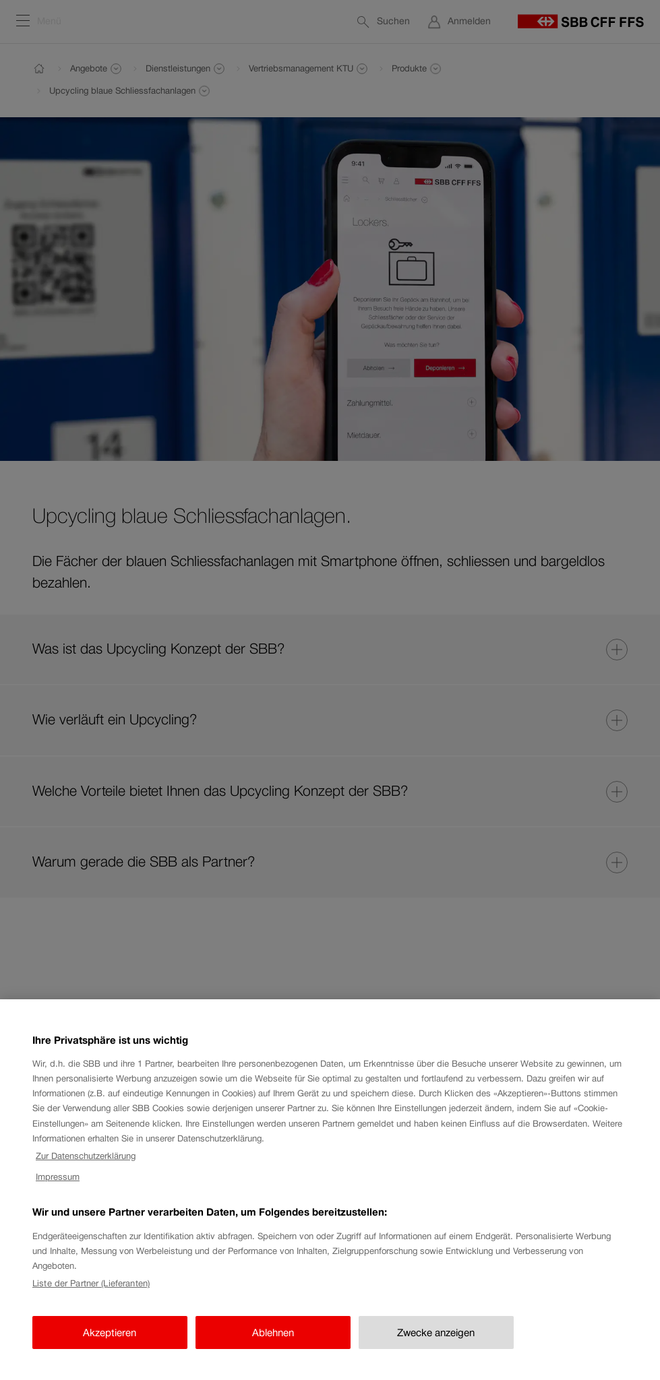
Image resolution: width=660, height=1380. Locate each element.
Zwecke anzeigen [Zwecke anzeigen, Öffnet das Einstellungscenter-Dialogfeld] (436, 1342)
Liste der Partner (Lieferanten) (91, 1293)
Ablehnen (273, 1342)
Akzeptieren (109, 1342)
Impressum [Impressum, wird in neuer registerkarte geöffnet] (58, 1186)
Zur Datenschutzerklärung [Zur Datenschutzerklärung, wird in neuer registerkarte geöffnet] (86, 1166)
